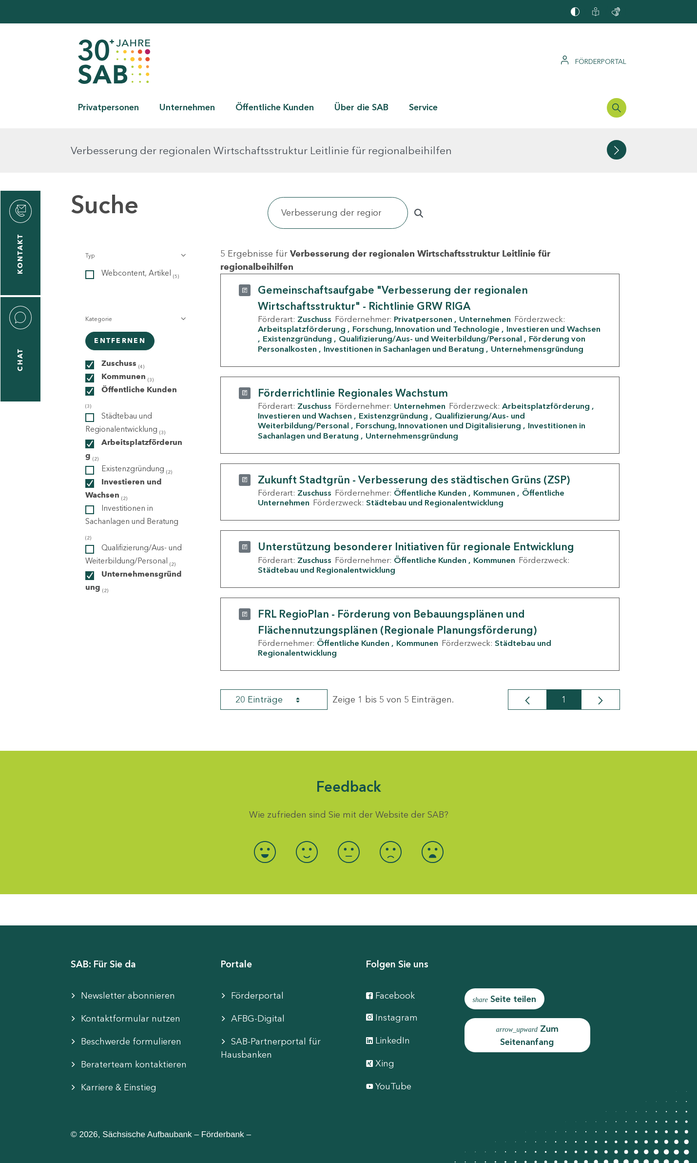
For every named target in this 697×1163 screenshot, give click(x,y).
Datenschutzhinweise (432, 1148)
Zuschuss (314, 275)
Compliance (515, 1148)
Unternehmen (485, 275)
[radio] (264, 807)
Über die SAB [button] (361, 107)
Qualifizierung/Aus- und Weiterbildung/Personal (430, 294)
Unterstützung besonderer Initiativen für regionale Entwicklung (416, 502)
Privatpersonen (423, 275)
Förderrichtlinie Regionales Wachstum (353, 348)
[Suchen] (338, 168)
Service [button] (423, 107)
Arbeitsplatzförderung (302, 284)
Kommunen (494, 448)
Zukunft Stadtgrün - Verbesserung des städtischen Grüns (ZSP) (414, 435)
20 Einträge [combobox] (276, 655)
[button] (135, 211)
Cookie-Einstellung (335, 1148)
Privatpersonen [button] (108, 107)
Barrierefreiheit (251, 1148)
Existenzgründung (297, 294)
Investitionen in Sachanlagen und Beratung (404, 304)
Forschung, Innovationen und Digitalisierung (438, 381)
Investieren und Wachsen (305, 371)
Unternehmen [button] (187, 107)
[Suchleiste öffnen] (616, 108)
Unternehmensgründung (537, 304)
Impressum (181, 1148)
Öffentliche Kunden (430, 448)
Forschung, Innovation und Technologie (426, 284)
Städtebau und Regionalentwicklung (434, 458)
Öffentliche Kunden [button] (274, 107)
